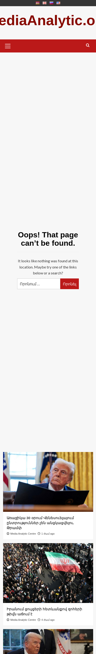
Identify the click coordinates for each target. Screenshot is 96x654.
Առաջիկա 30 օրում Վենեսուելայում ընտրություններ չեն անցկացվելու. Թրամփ (40, 523)
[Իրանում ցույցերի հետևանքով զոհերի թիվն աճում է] (48, 573)
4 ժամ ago (48, 619)
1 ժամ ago (48, 533)
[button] (8, 45)
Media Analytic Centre (23, 533)
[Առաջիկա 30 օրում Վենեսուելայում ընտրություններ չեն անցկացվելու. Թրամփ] (48, 482)
